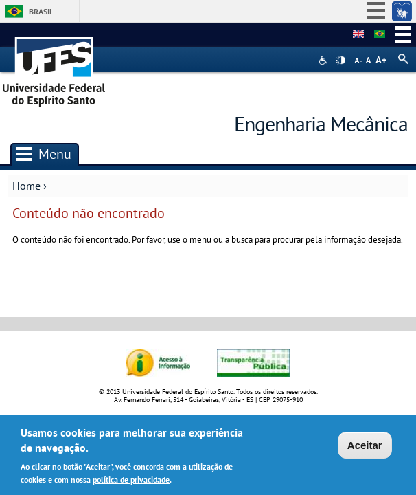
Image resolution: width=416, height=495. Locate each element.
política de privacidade (131, 482)
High (340, 60)
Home (26, 185)
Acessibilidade (324, 60)
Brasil (41, 11)
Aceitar (364, 448)
